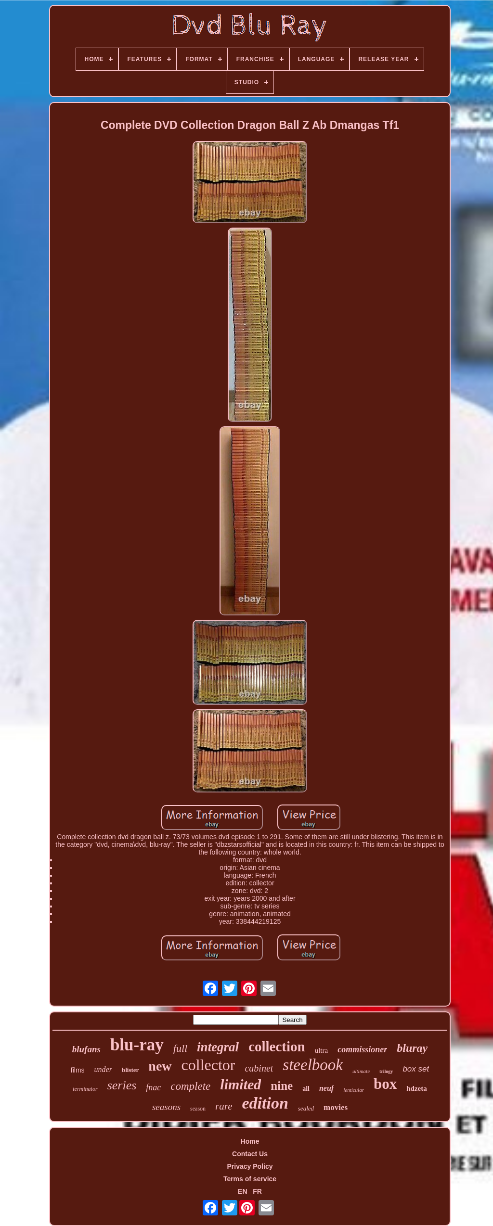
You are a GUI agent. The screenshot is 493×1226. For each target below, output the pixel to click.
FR (257, 1191)
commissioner (362, 1049)
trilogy (386, 1071)
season (198, 1108)
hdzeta (416, 1088)
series (122, 1085)
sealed (306, 1108)
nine (282, 1085)
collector (208, 1064)
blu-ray (137, 1044)
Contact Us (250, 1154)
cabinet (259, 1068)
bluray (412, 1048)
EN (242, 1191)
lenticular (353, 1090)
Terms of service (249, 1179)
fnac (153, 1087)
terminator (85, 1089)
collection (276, 1046)
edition (265, 1103)
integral (218, 1047)
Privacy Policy (250, 1166)
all (306, 1088)
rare (223, 1106)
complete (190, 1086)
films (78, 1070)
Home (250, 1141)
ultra (321, 1050)
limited (240, 1084)
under (103, 1069)
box (385, 1083)
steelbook (313, 1064)
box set (415, 1068)
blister (130, 1069)
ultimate (361, 1071)
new (159, 1066)
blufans (86, 1049)
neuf (326, 1088)
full (180, 1048)
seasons (166, 1107)
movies (336, 1107)
